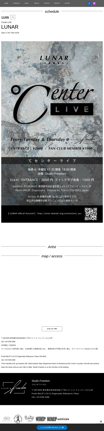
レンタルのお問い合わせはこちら (52, 427)
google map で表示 (52, 328)
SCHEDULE (16, 3)
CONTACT (47, 3)
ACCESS (67, 3)
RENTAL (36, 3)
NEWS (26, 3)
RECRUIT (57, 3)
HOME (6, 3)
